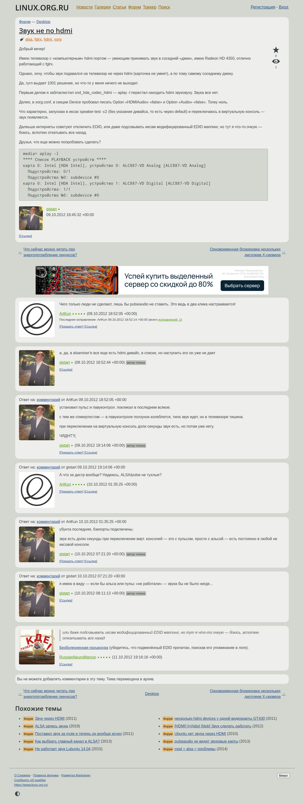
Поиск (164, 7)
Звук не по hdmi (45, 30)
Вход (283, 7)
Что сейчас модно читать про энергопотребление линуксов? (50, 252)
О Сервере (22, 775)
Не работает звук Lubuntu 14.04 (62, 749)
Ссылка (25, 236)
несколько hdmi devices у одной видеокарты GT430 (220, 718)
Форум (134, 7)
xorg (58, 39)
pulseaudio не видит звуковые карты (206, 741)
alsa (28, 39)
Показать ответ (71, 326)
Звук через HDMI (50, 718)
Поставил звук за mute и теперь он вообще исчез (78, 734)
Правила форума (46, 775)
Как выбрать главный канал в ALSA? (67, 741)
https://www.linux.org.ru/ (31, 785)
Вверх (283, 775)
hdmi (48, 39)
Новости (84, 7)
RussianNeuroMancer (77, 657)
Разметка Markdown (75, 775)
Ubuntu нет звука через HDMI (200, 734)
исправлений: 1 (169, 319)
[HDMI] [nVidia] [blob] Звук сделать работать (213, 726)
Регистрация (263, 7)
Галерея (103, 7)
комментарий (48, 400)
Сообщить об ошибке (30, 780)
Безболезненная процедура (83, 648)
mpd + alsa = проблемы (195, 749)
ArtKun (65, 314)
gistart (51, 209)
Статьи (119, 7)
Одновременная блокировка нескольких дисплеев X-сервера (245, 252)
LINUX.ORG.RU (42, 7)
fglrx (38, 39)
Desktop (44, 22)
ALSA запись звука (51, 726)
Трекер (150, 7)
